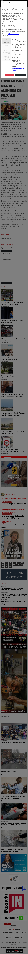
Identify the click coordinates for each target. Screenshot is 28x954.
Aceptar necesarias (20, 75)
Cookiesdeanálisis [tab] (6, 47)
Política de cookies (13, 34)
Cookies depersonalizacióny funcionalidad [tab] (6, 52)
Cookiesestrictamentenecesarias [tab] (6, 41)
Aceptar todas (9, 75)
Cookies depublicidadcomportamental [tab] (6, 58)
